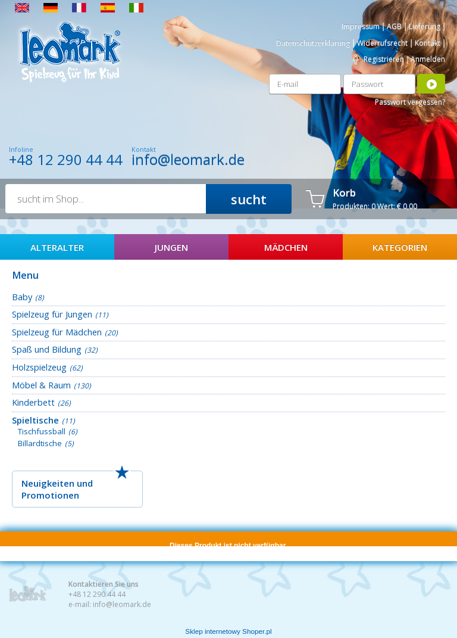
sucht (249, 199)
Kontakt (427, 43)
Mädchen (286, 247)
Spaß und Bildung (47, 349)
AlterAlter (57, 247)
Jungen (171, 247)
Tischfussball (41, 431)
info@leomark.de (188, 159)
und (85, 483)
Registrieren (384, 59)
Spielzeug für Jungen (52, 314)
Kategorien (400, 247)
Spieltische (35, 420)
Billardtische (40, 443)
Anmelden (428, 59)
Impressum (361, 26)
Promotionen (50, 495)
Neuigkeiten (47, 483)
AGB (394, 26)
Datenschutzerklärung (313, 43)
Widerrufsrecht (382, 43)
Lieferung (424, 26)
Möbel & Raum (41, 385)
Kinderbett (33, 402)
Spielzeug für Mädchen (57, 332)
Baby (22, 297)
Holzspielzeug (39, 367)
